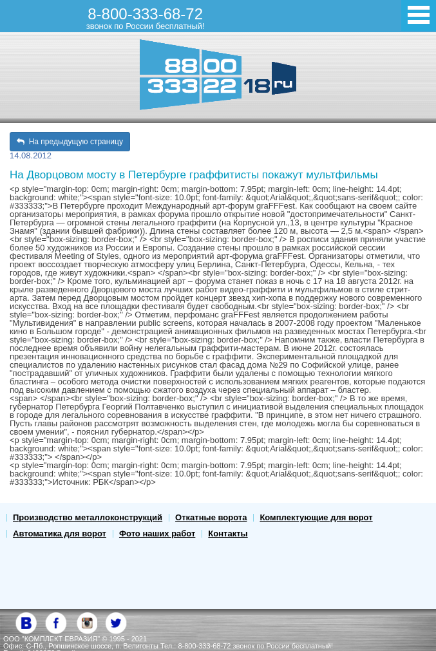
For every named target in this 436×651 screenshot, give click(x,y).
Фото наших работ (157, 533)
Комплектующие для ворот (316, 517)
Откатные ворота (211, 517)
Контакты (227, 533)
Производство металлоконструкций (87, 517)
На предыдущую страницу (70, 141)
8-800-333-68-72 (145, 18)
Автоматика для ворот (59, 533)
